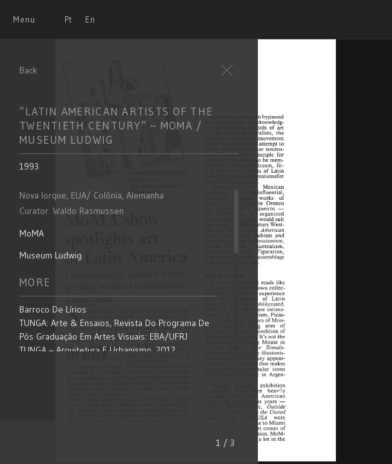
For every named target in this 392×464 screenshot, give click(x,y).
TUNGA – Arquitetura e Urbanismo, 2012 (97, 350)
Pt (68, 19)
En (90, 19)
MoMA (31, 233)
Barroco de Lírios (52, 309)
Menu (24, 19)
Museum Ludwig (50, 255)
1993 (29, 166)
